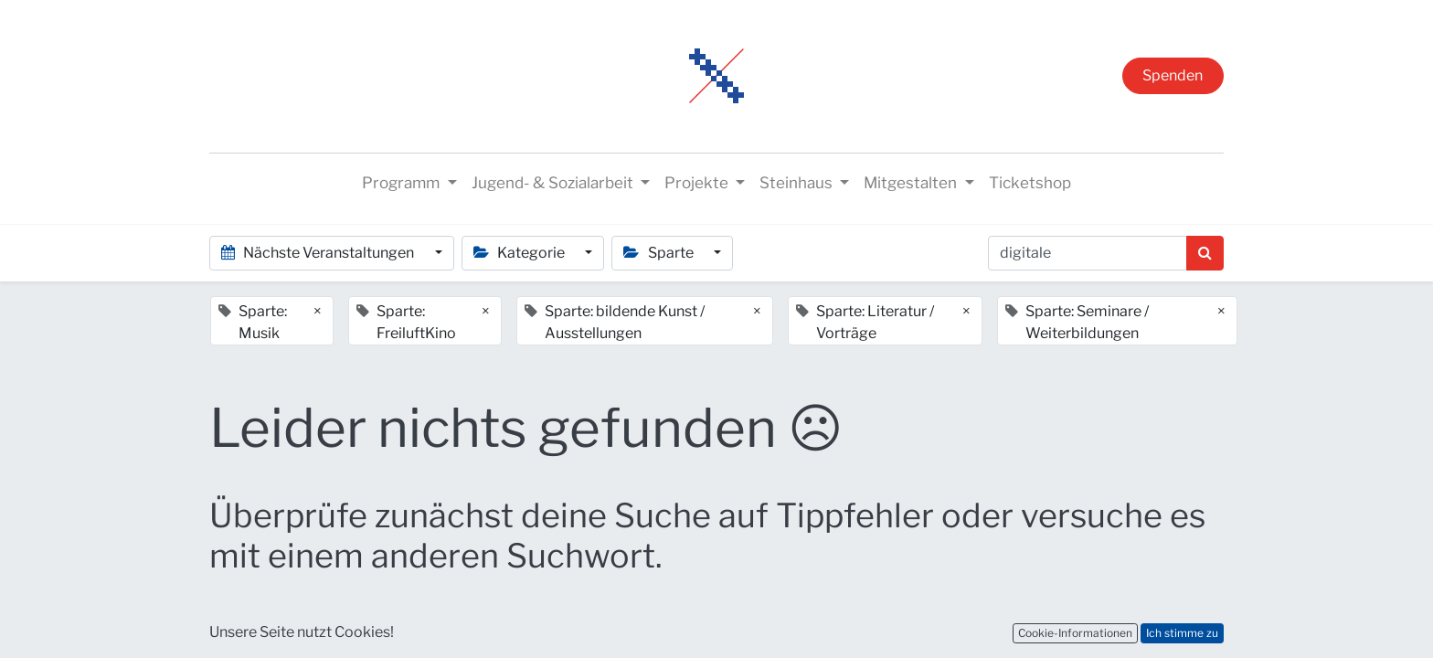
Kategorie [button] (520, 252)
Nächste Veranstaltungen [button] (319, 252)
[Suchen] (1205, 253)
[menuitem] (1030, 183)
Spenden (1172, 75)
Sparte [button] (659, 252)
